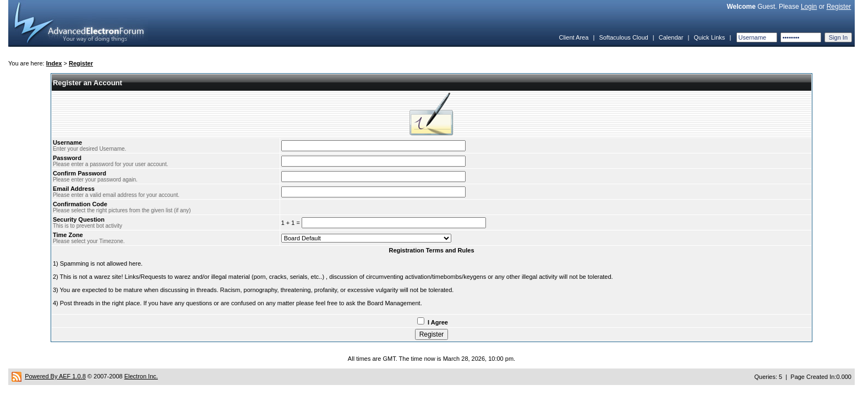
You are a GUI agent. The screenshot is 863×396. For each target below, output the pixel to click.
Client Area (573, 37)
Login (809, 6)
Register (839, 6)
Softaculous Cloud (623, 37)
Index (54, 63)
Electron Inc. (141, 376)
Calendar (671, 37)
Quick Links (709, 37)
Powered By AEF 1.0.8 (55, 376)
